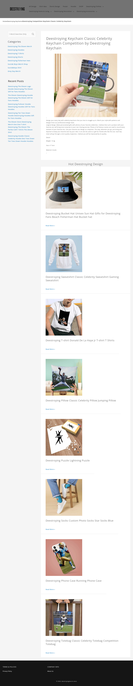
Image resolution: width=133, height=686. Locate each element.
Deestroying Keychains (14, 21)
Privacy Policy (7, 671)
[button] (95, 6)
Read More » (50, 226)
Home (5, 21)
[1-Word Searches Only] (19, 34)
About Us (50, 671)
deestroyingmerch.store (69, 681)
